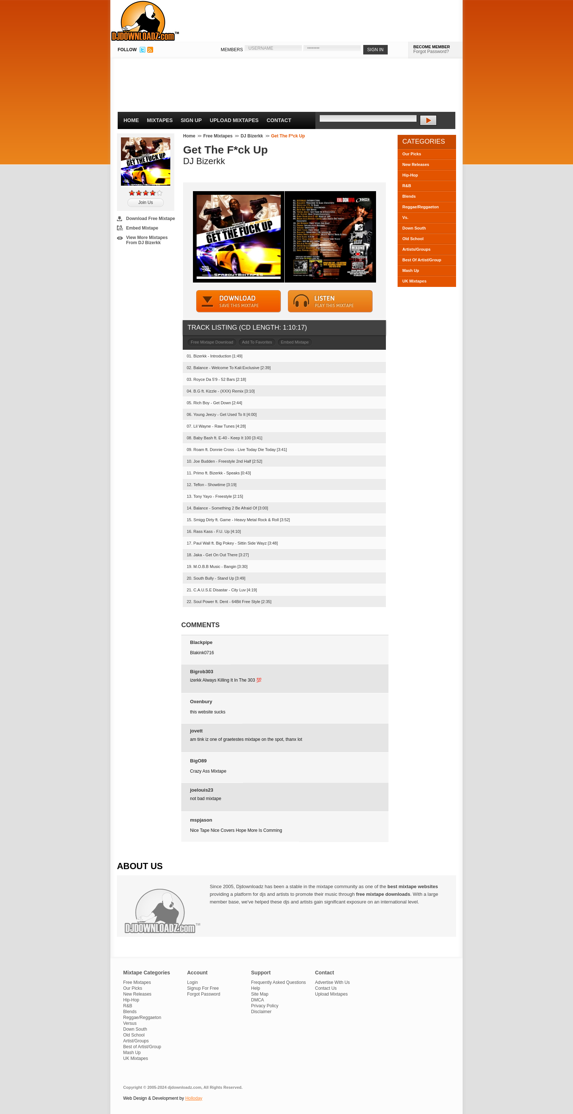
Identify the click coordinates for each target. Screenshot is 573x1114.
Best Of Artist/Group (421, 260)
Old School (413, 238)
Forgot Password (203, 994)
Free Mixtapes (217, 136)
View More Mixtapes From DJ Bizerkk (147, 240)
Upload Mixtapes (234, 120)
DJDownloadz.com (145, 21)
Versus (130, 1023)
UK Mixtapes (414, 281)
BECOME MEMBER (431, 47)
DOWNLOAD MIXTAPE (238, 301)
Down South (414, 228)
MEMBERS (232, 49)
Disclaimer (261, 1011)
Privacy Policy (264, 1005)
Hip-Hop (410, 175)
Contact (279, 120)
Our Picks (411, 154)
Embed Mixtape (142, 228)
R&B (406, 185)
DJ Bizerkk (251, 136)
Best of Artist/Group (142, 1046)
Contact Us (326, 988)
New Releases (415, 164)
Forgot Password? (431, 51)
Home (131, 120)
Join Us (145, 202)
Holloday (193, 1098)
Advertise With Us (332, 982)
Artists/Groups (416, 249)
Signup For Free (203, 988)
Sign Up (191, 120)
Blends (409, 196)
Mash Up (410, 270)
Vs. (405, 217)
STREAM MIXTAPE (330, 301)
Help (255, 988)
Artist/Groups (136, 1040)
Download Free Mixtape (150, 218)
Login (192, 982)
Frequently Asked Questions (278, 982)
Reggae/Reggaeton (420, 207)
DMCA (257, 1000)
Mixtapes (160, 120)
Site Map (259, 994)
